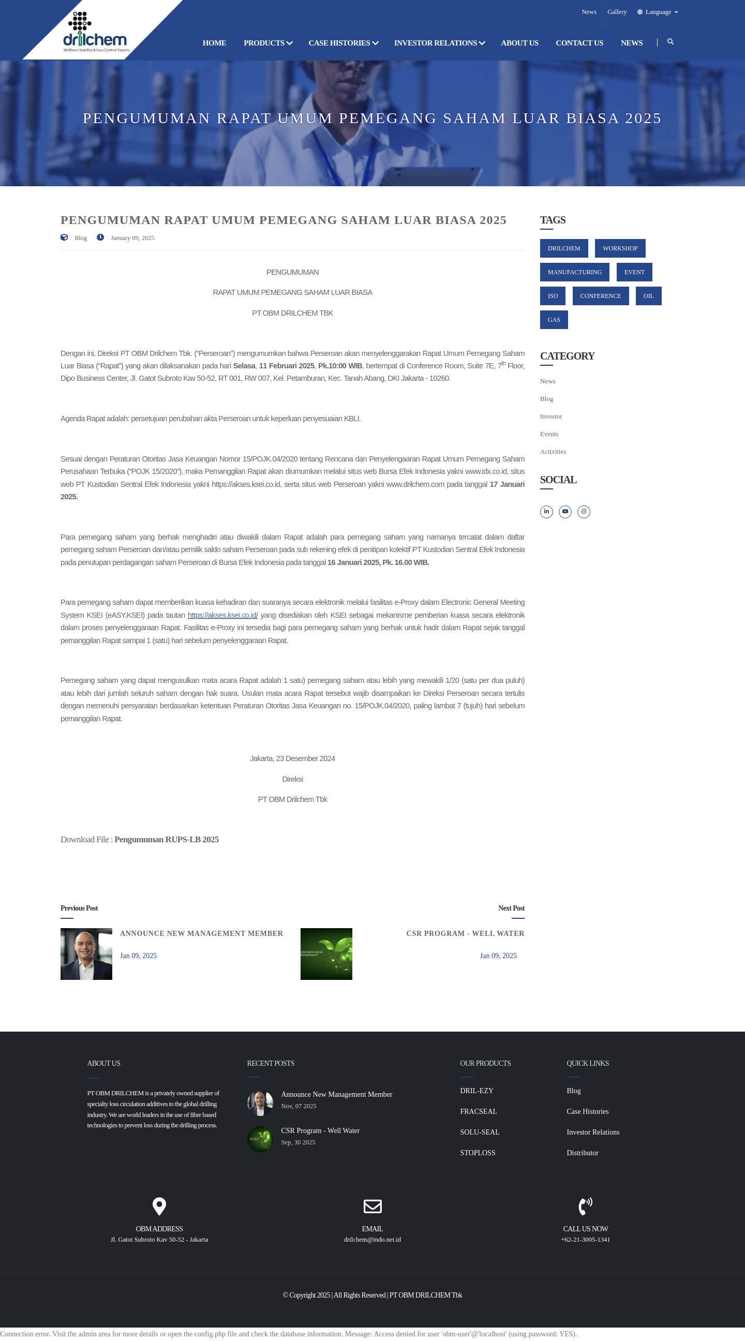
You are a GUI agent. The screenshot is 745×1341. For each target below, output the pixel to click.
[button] (658, 12)
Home (215, 43)
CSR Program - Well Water (466, 933)
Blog (81, 238)
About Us (520, 43)
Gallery (617, 12)
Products (268, 43)
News (589, 12)
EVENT (634, 272)
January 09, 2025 (132, 238)
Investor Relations (439, 43)
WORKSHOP (620, 248)
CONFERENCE (600, 296)
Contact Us (580, 43)
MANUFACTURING (575, 272)
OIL (649, 296)
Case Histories (343, 43)
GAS (554, 319)
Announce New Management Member (202, 933)
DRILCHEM (564, 248)
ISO (553, 296)
